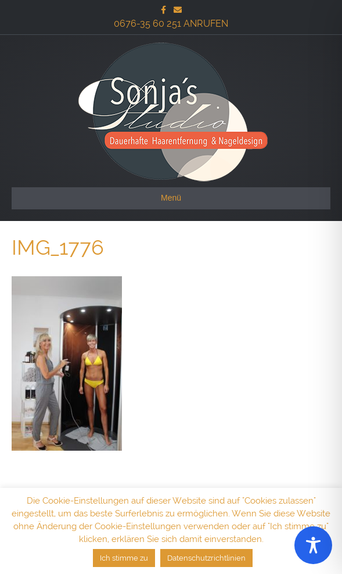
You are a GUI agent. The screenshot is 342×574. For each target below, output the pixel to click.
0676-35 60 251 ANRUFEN (171, 23)
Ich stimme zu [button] (124, 558)
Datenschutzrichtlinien (206, 558)
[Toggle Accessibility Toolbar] (313, 545)
